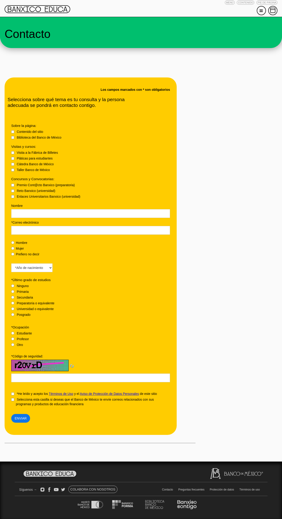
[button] (230, 2)
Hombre (19, 243)
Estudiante (21, 333)
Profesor (20, 339)
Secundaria (22, 297)
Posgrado (21, 315)
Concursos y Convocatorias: (32, 179)
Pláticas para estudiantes (32, 158)
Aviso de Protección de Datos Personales (109, 394)
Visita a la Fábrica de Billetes (34, 152)
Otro (17, 345)
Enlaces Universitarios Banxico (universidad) (45, 196)
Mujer (17, 248)
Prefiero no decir (25, 254)
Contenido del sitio (27, 132)
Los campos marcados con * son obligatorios (135, 89)
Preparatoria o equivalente (32, 303)
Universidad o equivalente (32, 309)
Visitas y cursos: (23, 146)
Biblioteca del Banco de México (36, 137)
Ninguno (20, 286)
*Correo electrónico (25, 222)
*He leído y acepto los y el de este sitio (84, 394)
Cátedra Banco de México (32, 164)
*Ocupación (20, 327)
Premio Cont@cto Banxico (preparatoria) (43, 185)
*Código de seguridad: (27, 356)
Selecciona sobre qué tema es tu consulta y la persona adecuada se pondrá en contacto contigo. (66, 102)
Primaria (20, 292)
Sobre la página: (23, 126)
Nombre (17, 206)
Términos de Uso (61, 394)
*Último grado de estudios (31, 280)
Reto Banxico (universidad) (33, 191)
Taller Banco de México (30, 170)
